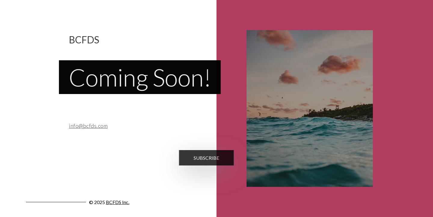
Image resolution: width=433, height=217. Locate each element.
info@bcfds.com (86, 125)
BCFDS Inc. (117, 202)
